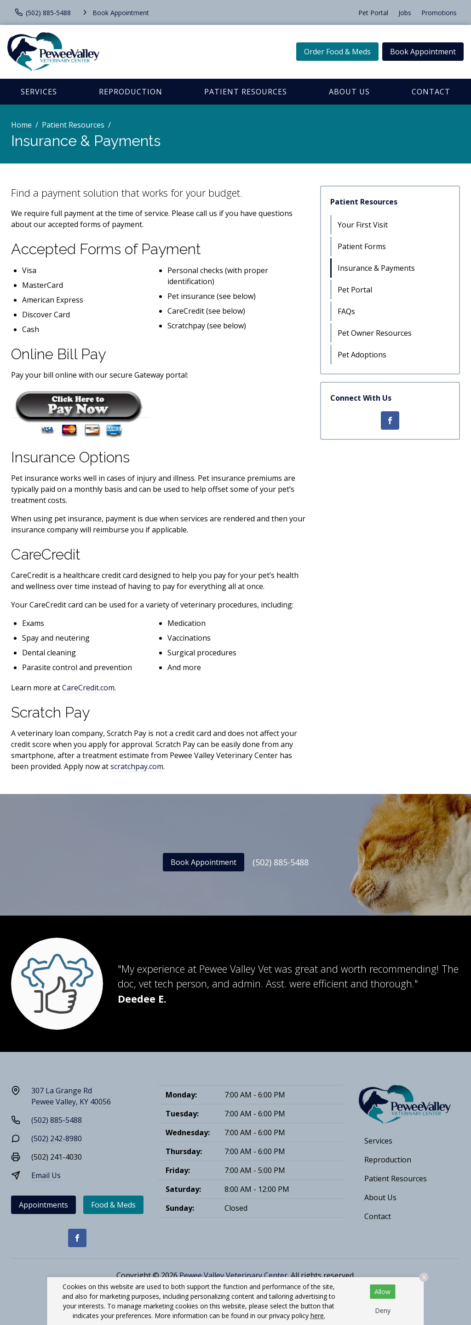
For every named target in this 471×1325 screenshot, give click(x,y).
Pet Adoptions (362, 355)
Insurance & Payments (376, 268)
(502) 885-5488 (281, 862)
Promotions (439, 12)
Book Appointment (423, 52)
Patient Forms (362, 246)
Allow (382, 1291)
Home (21, 125)
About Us (349, 92)
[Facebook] (390, 420)
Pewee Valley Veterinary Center (233, 1275)
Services (39, 92)
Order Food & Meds (337, 52)
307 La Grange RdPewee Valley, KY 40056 (71, 1096)
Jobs (404, 12)
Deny (383, 1310)
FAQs (346, 311)
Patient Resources (245, 92)
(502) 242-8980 (56, 1138)
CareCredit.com (88, 688)
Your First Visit (363, 225)
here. (317, 1315)
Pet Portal (373, 12)
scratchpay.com (136, 766)
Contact (431, 92)
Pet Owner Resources (375, 333)
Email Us (46, 1175)
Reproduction (130, 92)
